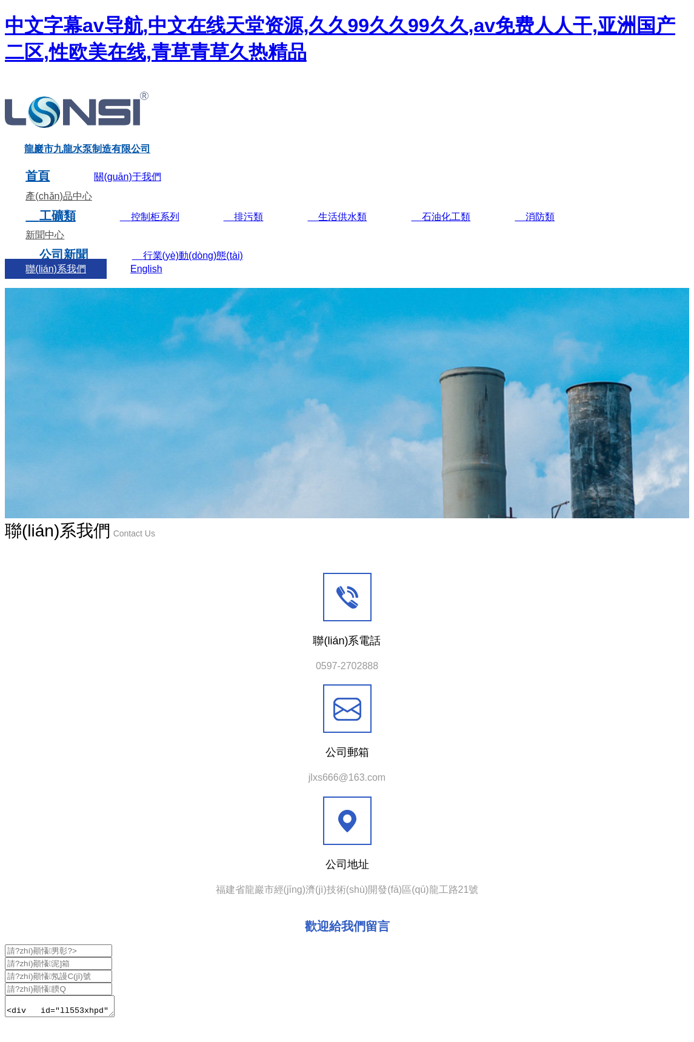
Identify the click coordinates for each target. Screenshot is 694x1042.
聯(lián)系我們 (55, 283)
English (146, 283)
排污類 (244, 230)
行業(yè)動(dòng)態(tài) (187, 269)
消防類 (535, 230)
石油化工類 (440, 230)
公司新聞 (56, 268)
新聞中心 (44, 249)
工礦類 (50, 229)
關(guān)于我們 (127, 190)
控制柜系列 (149, 230)
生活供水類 (337, 230)
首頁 (37, 189)
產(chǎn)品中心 (58, 210)
